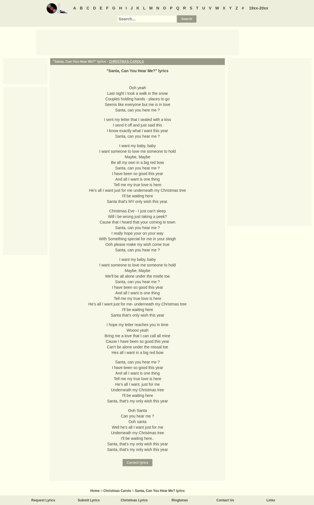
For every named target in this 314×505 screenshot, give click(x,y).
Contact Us (225, 500)
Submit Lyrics (89, 500)
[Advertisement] (137, 42)
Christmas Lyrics (134, 500)
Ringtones (180, 500)
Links (270, 500)
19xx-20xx (258, 8)
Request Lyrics (43, 500)
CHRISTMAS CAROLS (126, 62)
